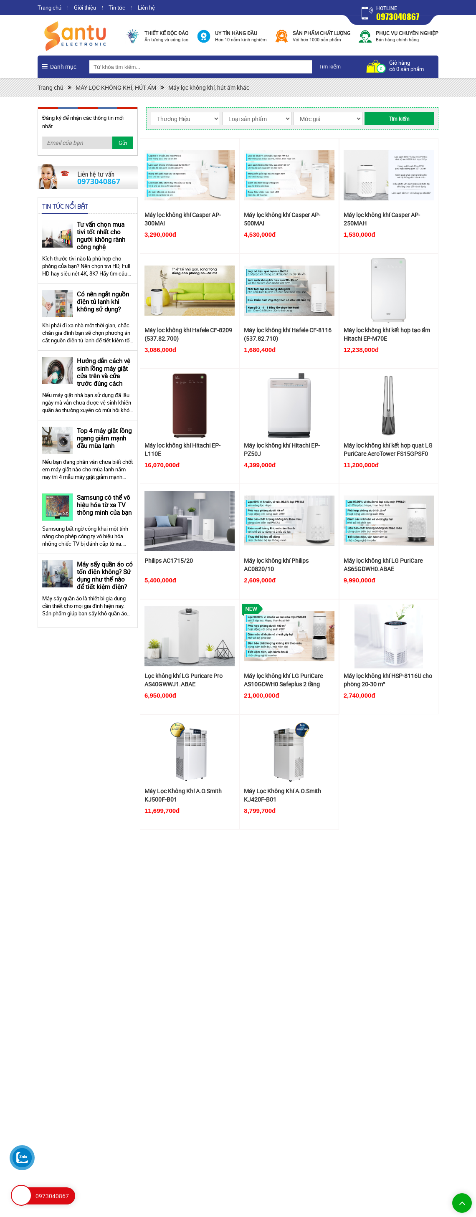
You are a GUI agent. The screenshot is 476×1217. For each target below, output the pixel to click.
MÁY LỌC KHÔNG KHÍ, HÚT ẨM (116, 87)
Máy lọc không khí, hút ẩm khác (208, 87)
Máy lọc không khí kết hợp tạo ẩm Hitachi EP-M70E (387, 334)
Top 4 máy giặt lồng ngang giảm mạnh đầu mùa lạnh (104, 438)
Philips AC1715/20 (168, 560)
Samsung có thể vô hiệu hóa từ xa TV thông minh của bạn (104, 504)
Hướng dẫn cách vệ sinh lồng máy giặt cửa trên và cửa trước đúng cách (103, 372)
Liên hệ (146, 7)
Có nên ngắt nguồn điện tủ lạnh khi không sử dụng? (103, 301)
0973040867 (397, 17)
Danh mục (63, 67)
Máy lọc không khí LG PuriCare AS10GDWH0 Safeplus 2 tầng (283, 680)
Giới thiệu (85, 7)
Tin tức (117, 7)
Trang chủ (49, 7)
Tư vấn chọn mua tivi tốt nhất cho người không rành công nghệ (101, 235)
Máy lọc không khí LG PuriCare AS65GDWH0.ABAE (383, 565)
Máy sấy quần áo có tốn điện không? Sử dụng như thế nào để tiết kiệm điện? (105, 575)
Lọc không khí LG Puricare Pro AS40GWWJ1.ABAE (183, 680)
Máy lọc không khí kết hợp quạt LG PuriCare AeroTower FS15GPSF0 (388, 449)
